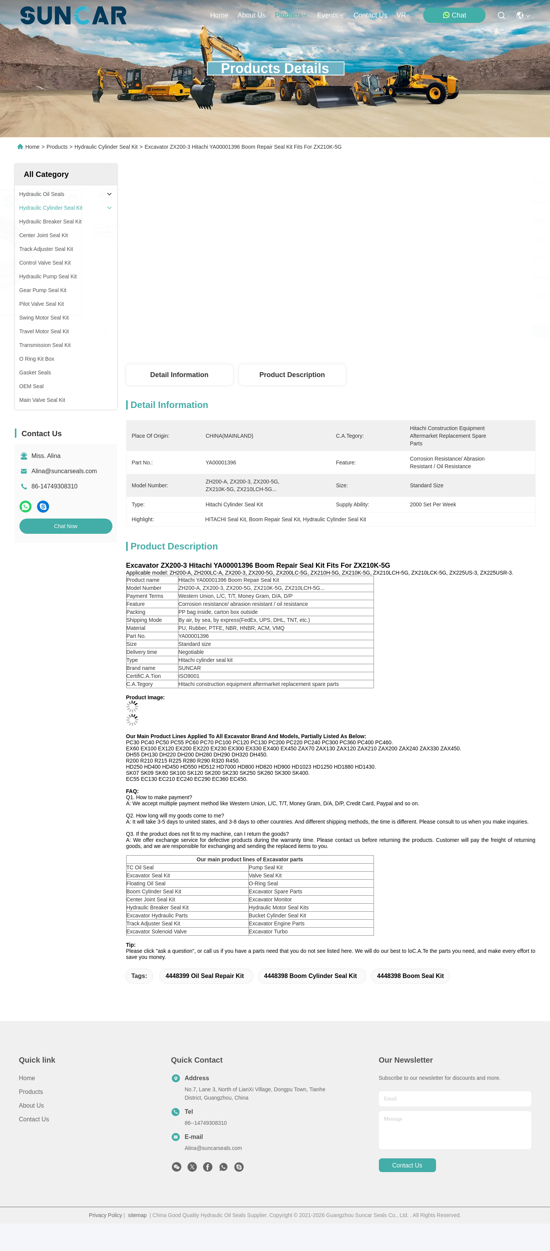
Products (57, 147)
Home (219, 15)
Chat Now (65, 526)
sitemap (137, 1215)
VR (401, 15)
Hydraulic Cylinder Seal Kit (106, 147)
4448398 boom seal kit (410, 976)
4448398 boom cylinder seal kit (310, 976)
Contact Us (34, 1119)
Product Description (292, 375)
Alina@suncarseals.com (64, 471)
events (330, 15)
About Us (31, 1105)
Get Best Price (400, 331)
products (291, 15)
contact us (370, 15)
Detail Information (179, 375)
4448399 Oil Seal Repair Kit (204, 976)
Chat (454, 15)
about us (251, 15)
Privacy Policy (105, 1215)
